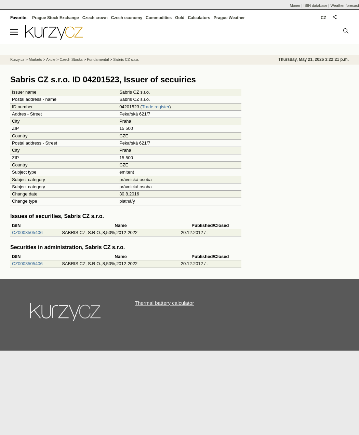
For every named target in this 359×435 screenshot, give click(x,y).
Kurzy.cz (17, 59)
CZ (323, 17)
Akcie (50, 59)
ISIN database (316, 5)
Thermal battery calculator (164, 303)
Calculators (199, 17)
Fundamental (98, 59)
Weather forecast (344, 5)
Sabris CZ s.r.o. (126, 59)
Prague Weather (229, 17)
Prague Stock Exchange (55, 17)
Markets (35, 59)
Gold (179, 17)
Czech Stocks (70, 59)
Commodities (159, 17)
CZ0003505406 (27, 232)
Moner (295, 5)
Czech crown (95, 17)
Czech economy (126, 17)
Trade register (155, 106)
